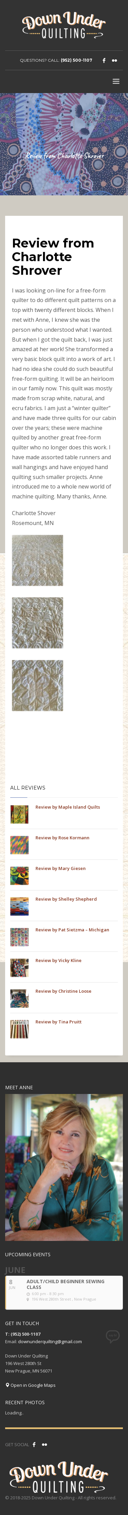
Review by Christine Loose (63, 991)
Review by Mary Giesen (60, 868)
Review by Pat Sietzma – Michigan (72, 930)
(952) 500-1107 (76, 60)
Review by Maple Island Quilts (67, 807)
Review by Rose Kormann (62, 838)
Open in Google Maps (30, 1385)
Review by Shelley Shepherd (66, 899)
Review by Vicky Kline (58, 960)
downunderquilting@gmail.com (50, 1341)
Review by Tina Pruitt (58, 1022)
